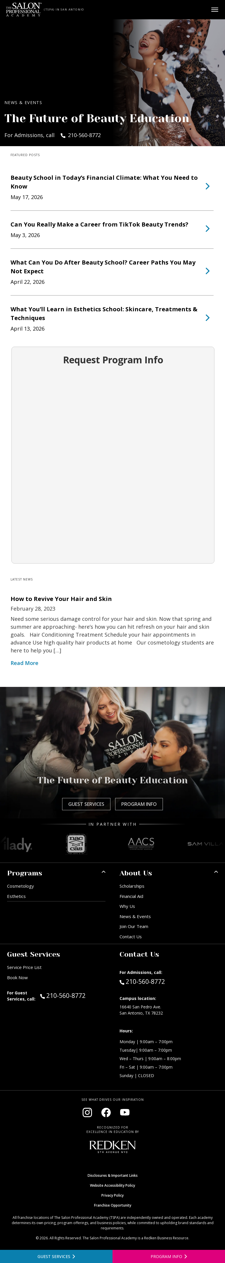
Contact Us (131, 936)
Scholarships (132, 886)
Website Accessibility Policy (112, 1185)
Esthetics (16, 896)
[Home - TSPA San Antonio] (23, 9)
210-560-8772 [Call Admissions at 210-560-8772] (142, 981)
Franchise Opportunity (112, 1205)
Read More (24, 662)
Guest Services (86, 804)
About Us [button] (136, 873)
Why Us (127, 906)
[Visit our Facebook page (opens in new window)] (106, 1112)
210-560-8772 (72, 995)
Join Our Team (134, 926)
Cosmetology (20, 886)
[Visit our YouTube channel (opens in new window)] (125, 1112)
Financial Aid (131, 896)
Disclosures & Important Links (113, 1175)
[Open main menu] (215, 9)
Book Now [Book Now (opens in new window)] (17, 977)
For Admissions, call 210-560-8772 (52, 135)
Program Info (139, 804)
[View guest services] (56, 1256)
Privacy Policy (112, 1195)
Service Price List (24, 967)
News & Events (135, 916)
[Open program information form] (168, 1256)
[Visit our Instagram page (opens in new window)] (87, 1112)
